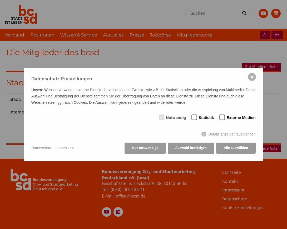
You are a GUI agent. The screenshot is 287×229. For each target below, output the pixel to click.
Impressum (65, 148)
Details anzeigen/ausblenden (232, 134)
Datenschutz (41, 148)
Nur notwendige (145, 147)
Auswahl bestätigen (191, 147)
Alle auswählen (236, 147)
